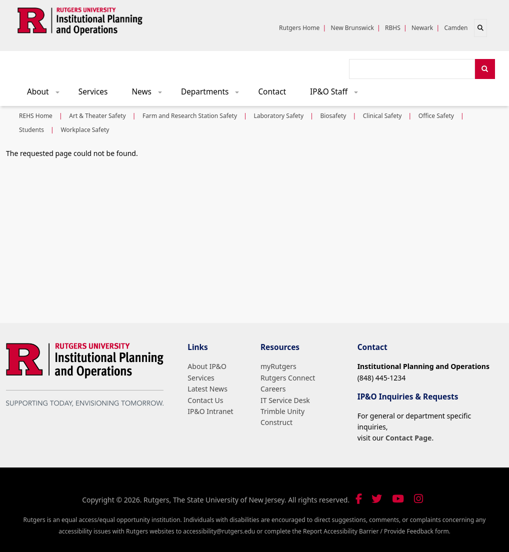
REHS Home (35, 116)
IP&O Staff (337, 94)
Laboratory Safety (279, 116)
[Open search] (480, 28)
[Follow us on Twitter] (377, 499)
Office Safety (436, 116)
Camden (456, 28)
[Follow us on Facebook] (359, 499)
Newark (422, 28)
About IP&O (207, 366)
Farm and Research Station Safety (189, 116)
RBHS (392, 28)
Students (31, 130)
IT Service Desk (285, 400)
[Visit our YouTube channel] (398, 499)
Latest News (208, 389)
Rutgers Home (299, 28)
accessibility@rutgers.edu (219, 531)
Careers (273, 389)
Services (93, 91)
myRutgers (278, 366)
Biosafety (333, 116)
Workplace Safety (84, 130)
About (46, 94)
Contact (272, 91)
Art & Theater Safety (97, 116)
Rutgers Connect (287, 377)
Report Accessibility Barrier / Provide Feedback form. (376, 531)
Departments (213, 94)
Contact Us (205, 400)
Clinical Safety (382, 116)
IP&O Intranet (210, 411)
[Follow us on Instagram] (418, 499)
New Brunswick (352, 28)
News (150, 94)
